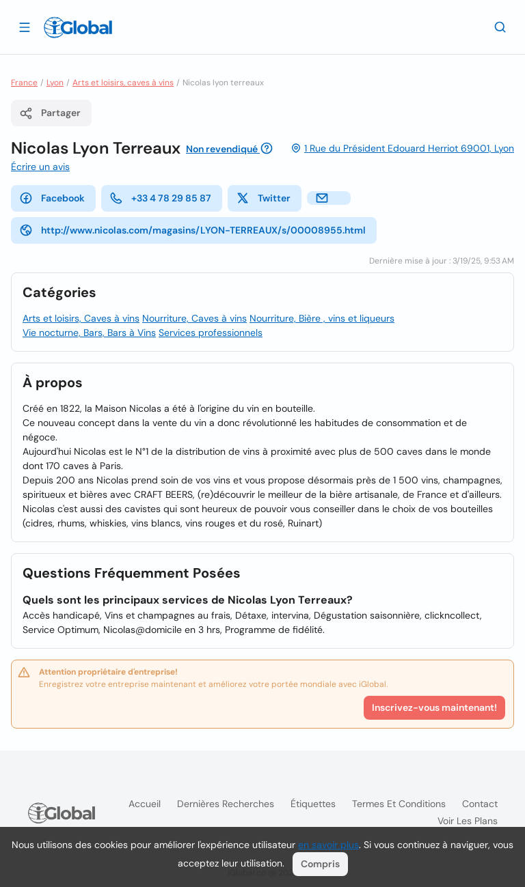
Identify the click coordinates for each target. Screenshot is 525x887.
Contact (480, 804)
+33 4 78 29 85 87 (160, 198)
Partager (50, 113)
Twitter (263, 198)
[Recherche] (500, 26)
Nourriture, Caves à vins (194, 318)
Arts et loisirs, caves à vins (123, 82)
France (24, 82)
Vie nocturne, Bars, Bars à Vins (89, 332)
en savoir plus (328, 845)
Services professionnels (210, 332)
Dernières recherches (225, 804)
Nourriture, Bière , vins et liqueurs (322, 318)
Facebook (52, 198)
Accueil (145, 804)
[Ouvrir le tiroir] (24, 26)
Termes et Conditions (399, 804)
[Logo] (78, 27)
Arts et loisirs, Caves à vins (81, 318)
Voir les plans (468, 821)
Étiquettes (313, 804)
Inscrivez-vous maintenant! (434, 707)
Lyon (55, 82)
